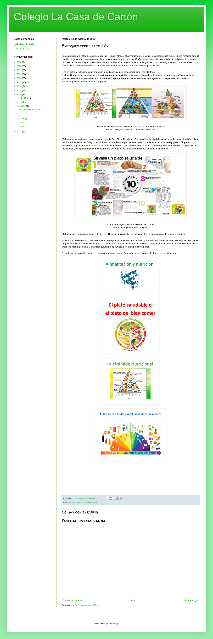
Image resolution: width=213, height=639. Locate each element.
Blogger (116, 623)
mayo (22, 118)
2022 (19, 70)
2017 (19, 90)
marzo (22, 126)
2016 (19, 94)
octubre (23, 102)
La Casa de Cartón (26, 44)
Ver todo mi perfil (21, 48)
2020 (19, 78)
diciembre (24, 98)
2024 (19, 62)
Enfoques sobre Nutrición (30, 109)
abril (21, 123)
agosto (22, 106)
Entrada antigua (191, 600)
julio (21, 114)
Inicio (133, 600)
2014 (19, 131)
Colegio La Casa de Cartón (76, 16)
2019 (19, 82)
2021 (19, 74)
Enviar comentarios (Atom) (87, 605)
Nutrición (87, 503)
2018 (19, 86)
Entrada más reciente (72, 600)
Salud (94, 503)
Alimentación (77, 503)
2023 (19, 66)
